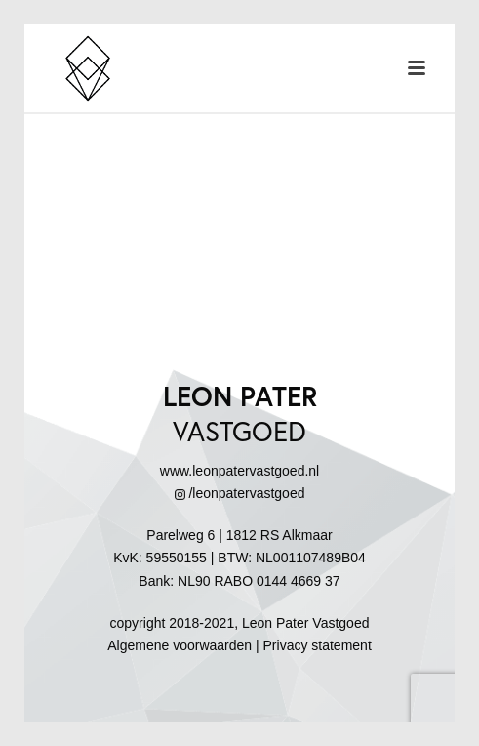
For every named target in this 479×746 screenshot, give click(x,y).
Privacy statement (317, 645)
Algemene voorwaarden (179, 645)
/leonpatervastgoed (240, 493)
